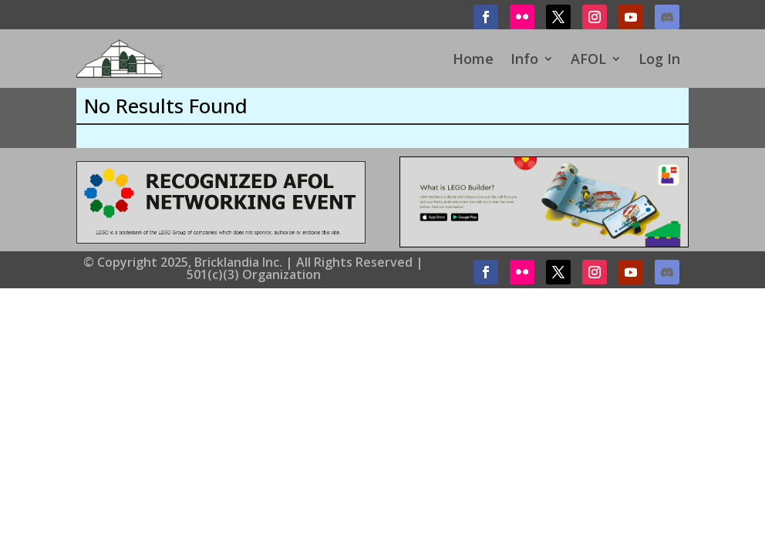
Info (524, 58)
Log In (659, 58)
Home (473, 58)
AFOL (588, 58)
